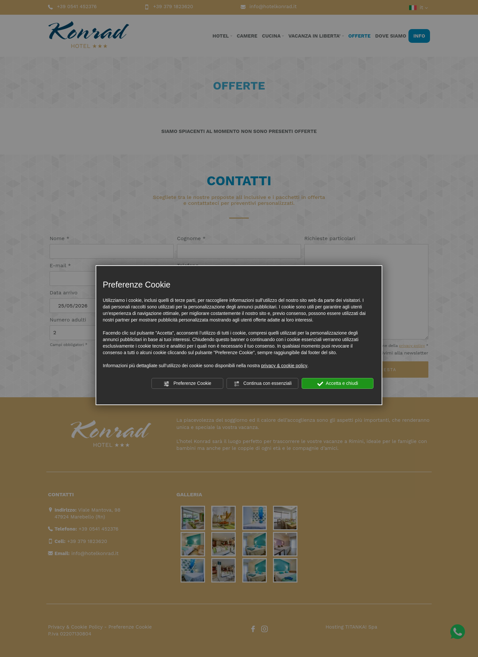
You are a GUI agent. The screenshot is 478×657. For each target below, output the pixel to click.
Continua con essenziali (262, 383)
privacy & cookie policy (284, 365)
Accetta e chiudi (337, 383)
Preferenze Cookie (187, 383)
